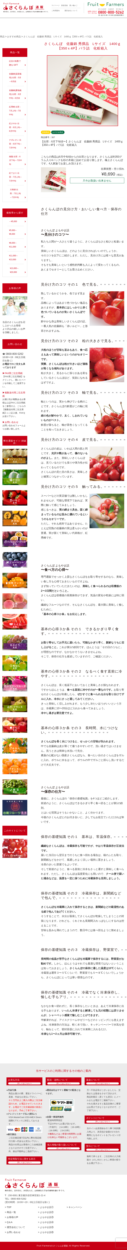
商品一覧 (15, 52)
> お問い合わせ (12, 1232)
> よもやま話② (46, 1212)
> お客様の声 (11, 1217)
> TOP (8, 1207)
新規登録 (64, 5)
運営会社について (70, 10)
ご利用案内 (55, 10)
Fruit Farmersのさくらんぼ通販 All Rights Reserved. (63, 1246)
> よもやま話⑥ (46, 1232)
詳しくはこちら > (24, 1083)
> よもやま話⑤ (46, 1227)
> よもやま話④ (46, 1222)
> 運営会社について (15, 1227)
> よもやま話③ (46, 1217)
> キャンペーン (74, 1207)
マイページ (55, 5)
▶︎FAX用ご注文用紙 (12, 373)
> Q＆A (8, 1222)
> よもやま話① (46, 1207)
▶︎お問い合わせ (10, 422)
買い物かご (73, 5)
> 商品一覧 (10, 1212)
